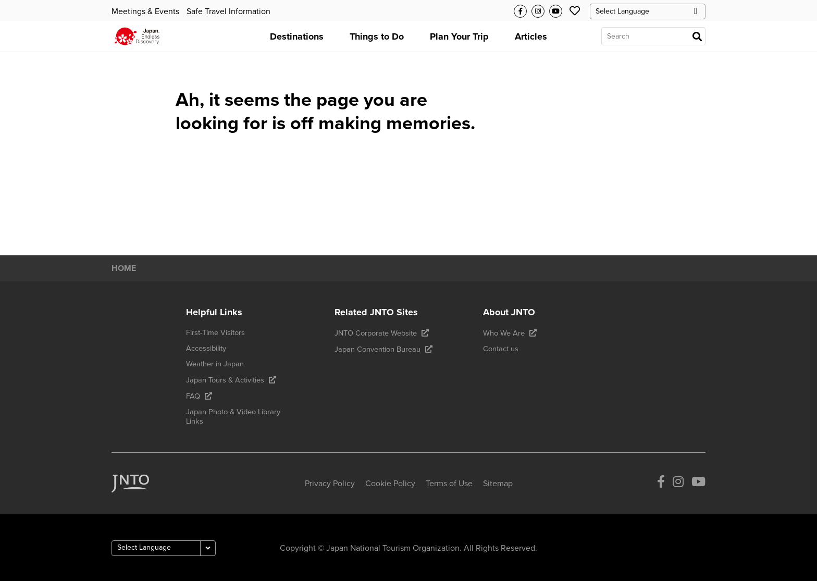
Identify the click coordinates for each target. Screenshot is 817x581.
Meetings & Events (145, 11)
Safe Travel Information (228, 11)
